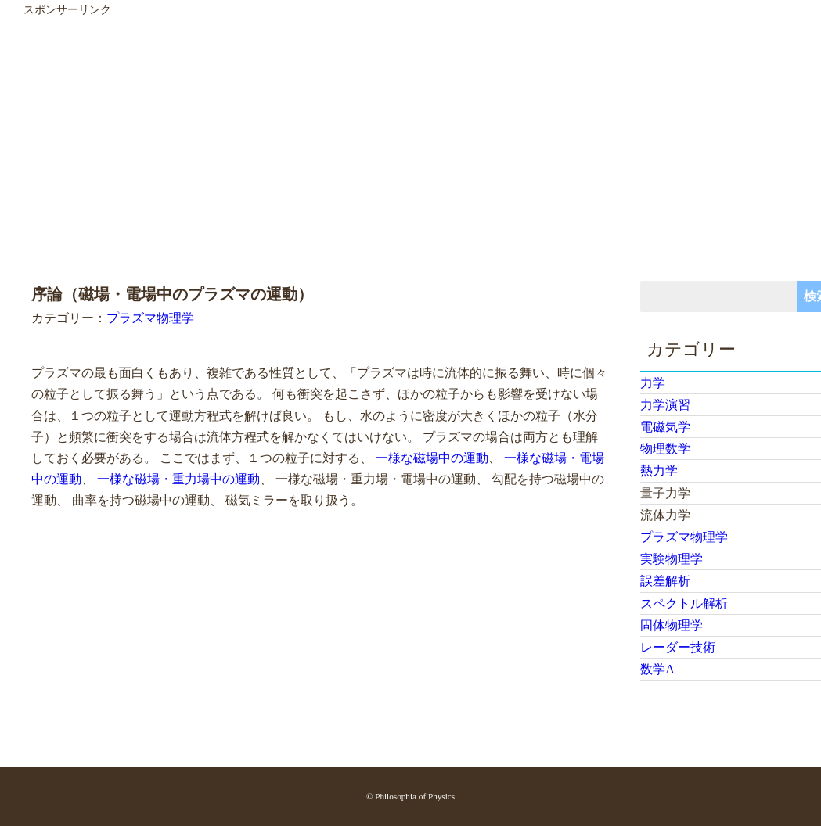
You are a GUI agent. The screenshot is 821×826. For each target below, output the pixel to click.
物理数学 (665, 448)
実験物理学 (671, 559)
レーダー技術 (677, 647)
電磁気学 (665, 426)
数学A (657, 669)
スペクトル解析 (684, 603)
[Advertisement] (400, 128)
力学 (652, 383)
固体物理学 (671, 625)
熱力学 (659, 470)
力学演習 (665, 404)
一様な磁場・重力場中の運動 (178, 479)
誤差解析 (665, 580)
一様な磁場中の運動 (432, 458)
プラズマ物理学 (150, 318)
